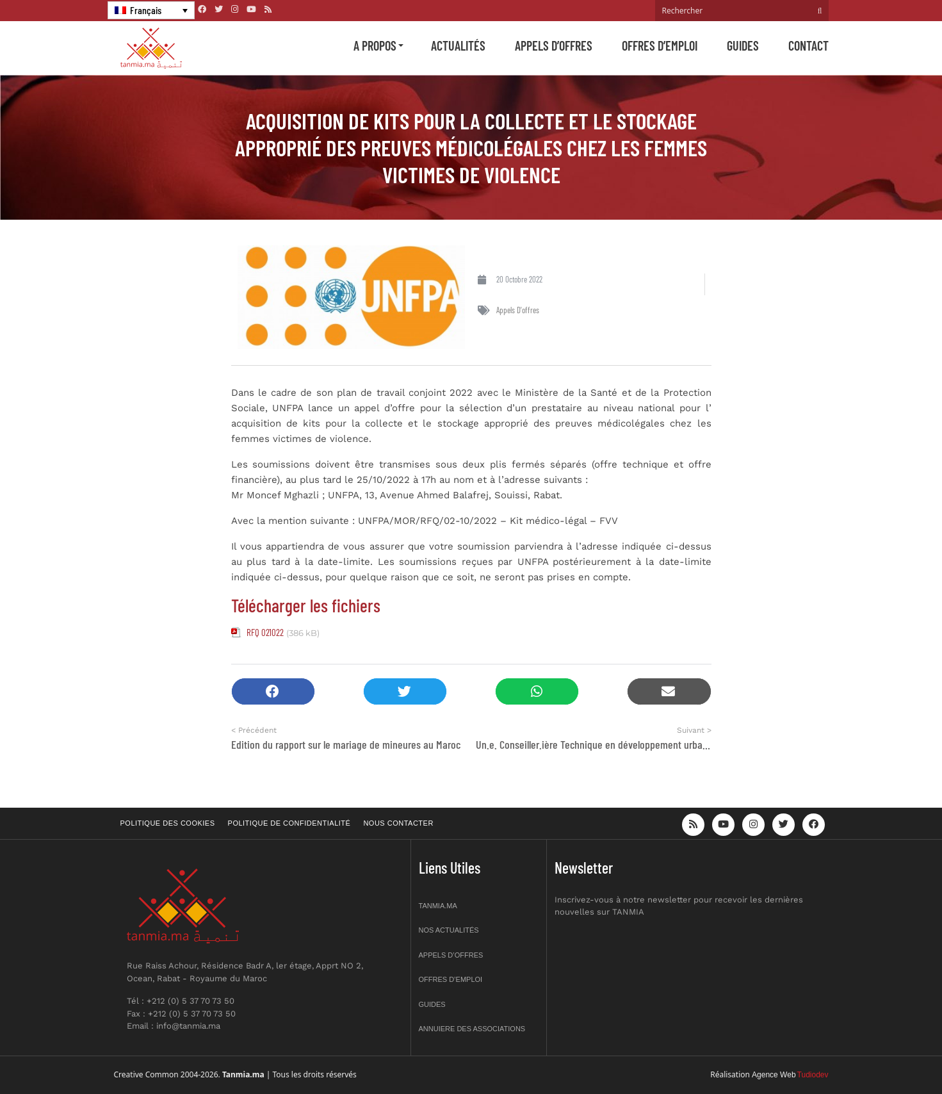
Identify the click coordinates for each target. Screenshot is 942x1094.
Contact (808, 45)
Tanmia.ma (438, 906)
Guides (743, 45)
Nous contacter (398, 823)
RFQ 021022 (265, 632)
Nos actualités (449, 930)
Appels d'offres (517, 310)
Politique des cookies (167, 823)
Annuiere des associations (472, 1029)
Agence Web (774, 1074)
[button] (273, 691)
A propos (374, 45)
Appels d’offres (553, 45)
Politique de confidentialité (289, 823)
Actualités (458, 45)
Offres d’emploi (659, 45)
